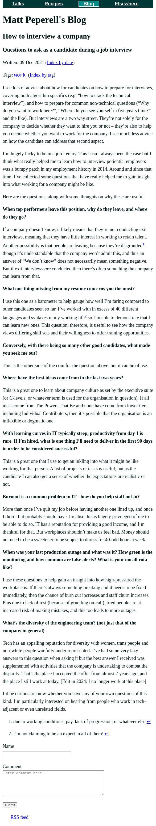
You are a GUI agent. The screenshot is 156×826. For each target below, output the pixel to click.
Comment (12, 766)
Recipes (53, 3)
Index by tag (42, 75)
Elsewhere (126, 3)
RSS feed (18, 822)
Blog (89, 3)
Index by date (60, 62)
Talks (18, 3)
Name (8, 746)
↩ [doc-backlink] (149, 721)
